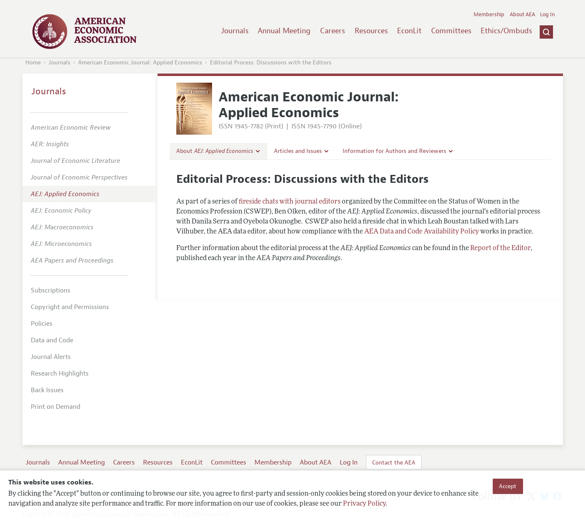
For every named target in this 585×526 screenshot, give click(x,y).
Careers (332, 30)
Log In (547, 14)
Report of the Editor (500, 248)
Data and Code (52, 340)
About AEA (522, 14)
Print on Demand (55, 407)
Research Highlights (60, 373)
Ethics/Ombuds (506, 30)
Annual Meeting (284, 30)
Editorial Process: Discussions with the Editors (270, 62)
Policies (41, 324)
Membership (489, 14)
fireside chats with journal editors (290, 202)
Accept (507, 486)
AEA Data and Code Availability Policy (421, 232)
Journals (235, 30)
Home (33, 62)
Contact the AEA (393, 462)
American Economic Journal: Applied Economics (140, 62)
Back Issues (47, 390)
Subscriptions (50, 290)
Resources (371, 30)
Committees (451, 30)
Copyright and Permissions (70, 307)
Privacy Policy (364, 504)
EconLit (409, 30)
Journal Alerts (51, 357)
